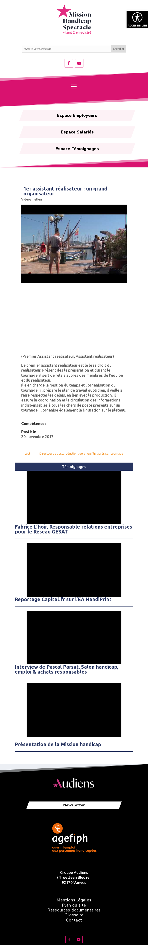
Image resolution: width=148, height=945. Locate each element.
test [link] (25, 453)
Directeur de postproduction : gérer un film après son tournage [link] (83, 453)
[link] (137, 19)
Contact (74, 920)
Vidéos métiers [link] (31, 199)
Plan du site (74, 905)
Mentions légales (74, 900)
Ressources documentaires (74, 910)
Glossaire (74, 915)
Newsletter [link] (74, 805)
